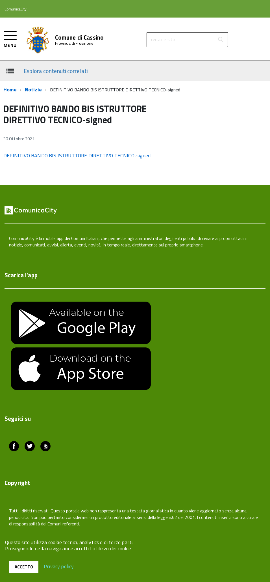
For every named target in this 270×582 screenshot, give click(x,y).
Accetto (24, 567)
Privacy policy (59, 566)
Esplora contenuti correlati (56, 70)
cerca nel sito (163, 39)
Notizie (33, 89)
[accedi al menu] (10, 38)
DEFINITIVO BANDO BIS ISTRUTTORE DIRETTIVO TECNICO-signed (77, 155)
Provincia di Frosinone (74, 43)
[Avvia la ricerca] (221, 40)
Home (10, 89)
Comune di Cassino (79, 37)
